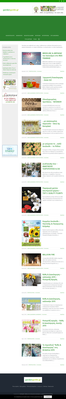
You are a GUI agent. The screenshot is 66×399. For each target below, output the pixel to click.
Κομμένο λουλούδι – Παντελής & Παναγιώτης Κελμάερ (52, 223)
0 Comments (39, 71)
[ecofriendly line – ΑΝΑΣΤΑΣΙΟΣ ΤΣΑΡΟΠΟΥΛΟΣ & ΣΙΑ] (31, 170)
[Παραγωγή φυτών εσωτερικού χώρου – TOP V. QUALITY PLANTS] (31, 200)
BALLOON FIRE (48, 254)
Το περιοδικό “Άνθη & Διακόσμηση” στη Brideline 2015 (51, 347)
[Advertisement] (33, 24)
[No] (64, 396)
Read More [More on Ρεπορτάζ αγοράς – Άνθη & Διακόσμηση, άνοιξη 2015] (62, 338)
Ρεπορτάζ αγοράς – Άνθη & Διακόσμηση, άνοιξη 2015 (53, 323)
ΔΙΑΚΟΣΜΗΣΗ (38, 314)
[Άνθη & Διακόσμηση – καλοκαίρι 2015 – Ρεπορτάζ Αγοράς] (31, 279)
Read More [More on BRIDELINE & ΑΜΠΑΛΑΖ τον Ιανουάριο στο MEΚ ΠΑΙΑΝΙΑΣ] (62, 71)
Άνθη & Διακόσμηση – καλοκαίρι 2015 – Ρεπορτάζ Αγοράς (51, 277)
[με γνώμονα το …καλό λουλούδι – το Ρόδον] (31, 149)
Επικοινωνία (51, 386)
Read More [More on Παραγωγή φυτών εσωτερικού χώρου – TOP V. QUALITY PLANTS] (62, 215)
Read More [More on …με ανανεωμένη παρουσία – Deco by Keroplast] (62, 137)
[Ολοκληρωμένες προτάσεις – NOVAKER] (31, 104)
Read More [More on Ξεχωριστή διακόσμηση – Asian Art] (62, 93)
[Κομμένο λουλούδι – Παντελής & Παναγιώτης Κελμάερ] (31, 233)
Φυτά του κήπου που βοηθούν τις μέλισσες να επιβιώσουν (8, 52)
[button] (39, 39)
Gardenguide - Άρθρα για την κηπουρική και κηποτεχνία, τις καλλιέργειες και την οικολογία (36, 393)
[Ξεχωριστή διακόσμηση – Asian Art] (31, 82)
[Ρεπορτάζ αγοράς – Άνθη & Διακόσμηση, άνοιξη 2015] (31, 325)
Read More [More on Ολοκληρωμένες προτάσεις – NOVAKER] (62, 114)
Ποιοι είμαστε (15, 386)
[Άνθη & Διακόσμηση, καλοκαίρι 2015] (31, 304)
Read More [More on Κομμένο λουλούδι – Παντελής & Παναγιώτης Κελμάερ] (62, 248)
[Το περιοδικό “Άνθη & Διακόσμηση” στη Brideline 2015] (31, 350)
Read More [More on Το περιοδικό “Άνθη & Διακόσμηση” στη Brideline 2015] (62, 364)
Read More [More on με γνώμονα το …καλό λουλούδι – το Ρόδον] (62, 157)
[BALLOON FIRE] (31, 259)
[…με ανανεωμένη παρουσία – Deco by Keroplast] (31, 127)
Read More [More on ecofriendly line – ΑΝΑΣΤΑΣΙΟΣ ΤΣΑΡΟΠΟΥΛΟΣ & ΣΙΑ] (62, 181)
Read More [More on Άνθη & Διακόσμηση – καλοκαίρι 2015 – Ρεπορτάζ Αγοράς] (62, 292)
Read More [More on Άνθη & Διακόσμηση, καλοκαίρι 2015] (62, 314)
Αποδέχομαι (48, 396)
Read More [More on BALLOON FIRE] (62, 268)
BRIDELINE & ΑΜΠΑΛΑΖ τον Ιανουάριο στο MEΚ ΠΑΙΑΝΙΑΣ (52, 55)
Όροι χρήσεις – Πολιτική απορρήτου (28, 386)
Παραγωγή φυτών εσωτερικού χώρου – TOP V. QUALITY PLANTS (52, 190)
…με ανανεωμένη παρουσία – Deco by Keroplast (51, 123)
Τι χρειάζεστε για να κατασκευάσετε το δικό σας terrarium (9, 58)
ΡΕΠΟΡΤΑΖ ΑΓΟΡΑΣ (32, 71)
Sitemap (45, 386)
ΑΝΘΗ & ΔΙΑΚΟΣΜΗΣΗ (31, 93)
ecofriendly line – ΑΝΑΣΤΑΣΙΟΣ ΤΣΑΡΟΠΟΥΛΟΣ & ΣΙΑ (51, 166)
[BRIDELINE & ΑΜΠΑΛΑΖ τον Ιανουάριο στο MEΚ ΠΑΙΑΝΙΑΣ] (31, 58)
